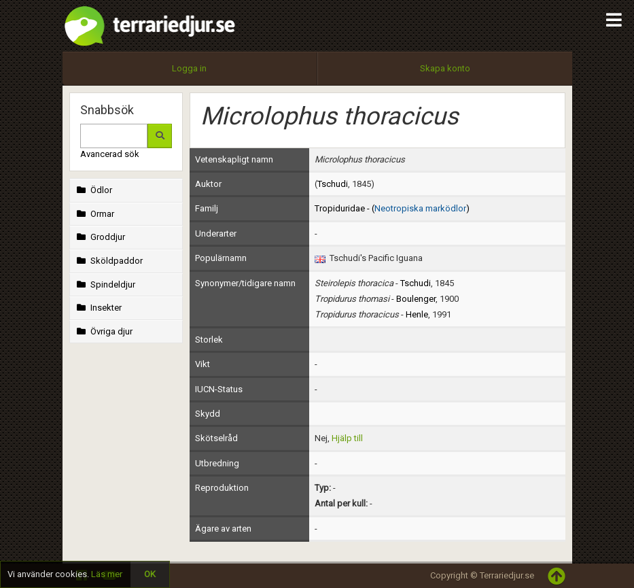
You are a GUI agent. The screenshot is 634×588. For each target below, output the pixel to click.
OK (150, 574)
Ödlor (93, 190)
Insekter (98, 307)
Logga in (189, 68)
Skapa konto (445, 68)
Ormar (94, 214)
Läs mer (106, 574)
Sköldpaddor (109, 261)
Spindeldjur (105, 284)
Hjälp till (347, 438)
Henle (417, 314)
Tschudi (332, 184)
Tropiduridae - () (392, 208)
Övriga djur (104, 331)
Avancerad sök (109, 154)
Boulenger (416, 299)
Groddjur (100, 237)
